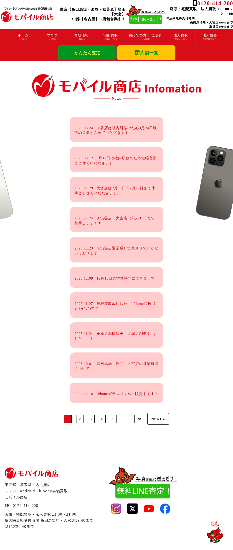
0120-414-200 (215, 3)
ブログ (52, 35)
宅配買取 (110, 35)
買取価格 (81, 35)
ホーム (23, 35)
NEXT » (158, 419)
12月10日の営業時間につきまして (114, 278)
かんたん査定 (87, 53)
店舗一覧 (146, 52)
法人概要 (210, 35)
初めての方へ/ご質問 (145, 35)
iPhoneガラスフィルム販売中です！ (116, 394)
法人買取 (180, 35)
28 (139, 419)
